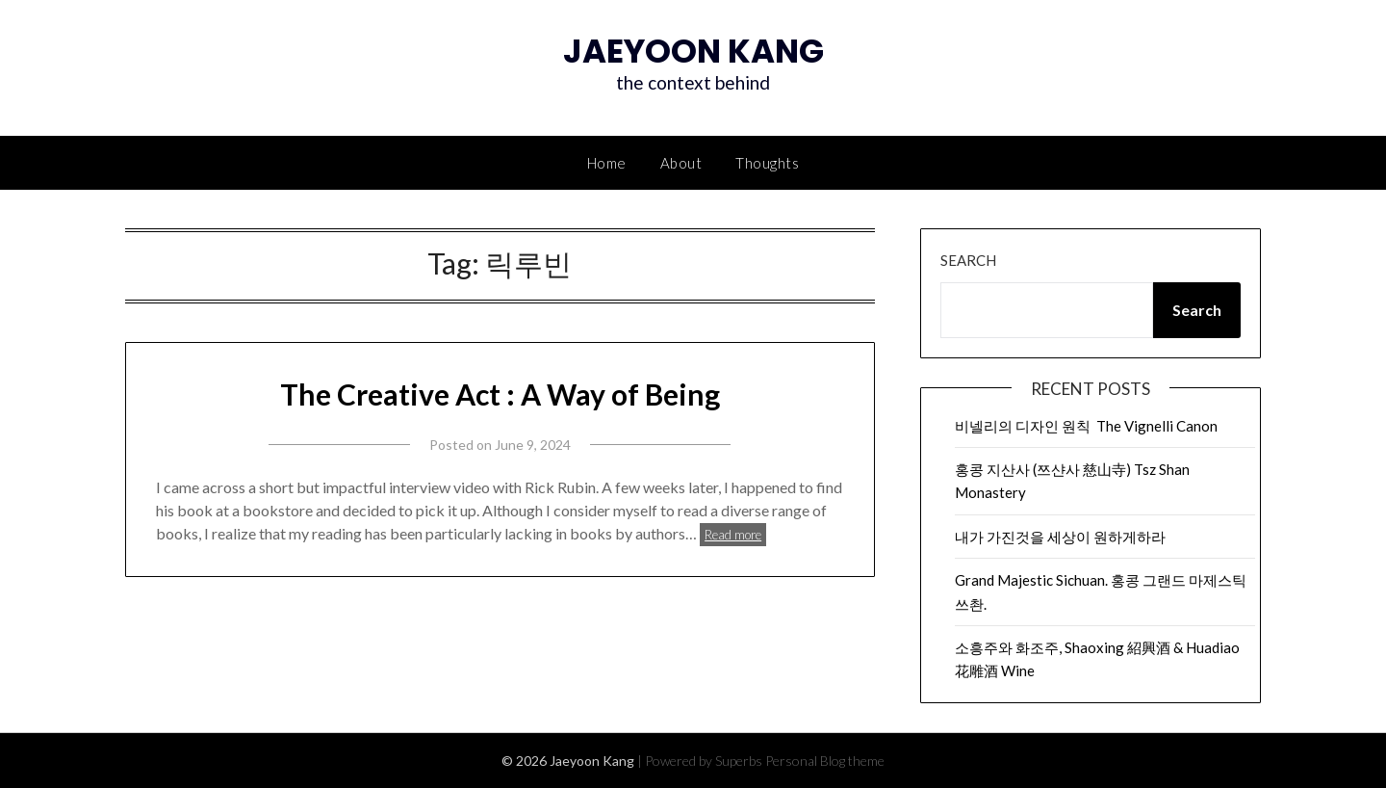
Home (607, 162)
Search (968, 260)
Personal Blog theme (825, 760)
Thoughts (767, 162)
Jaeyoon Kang (693, 51)
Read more (733, 534)
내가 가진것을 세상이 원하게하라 (1060, 536)
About (681, 162)
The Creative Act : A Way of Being (500, 394)
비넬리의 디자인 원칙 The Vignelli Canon (1086, 425)
